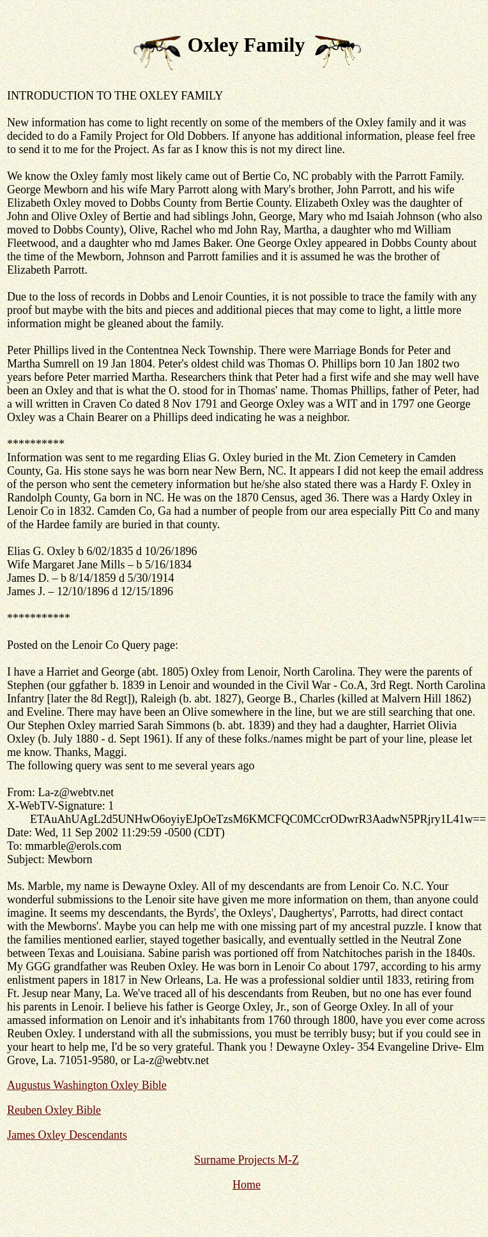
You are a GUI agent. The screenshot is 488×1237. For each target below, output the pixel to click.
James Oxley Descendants (67, 1135)
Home (247, 1184)
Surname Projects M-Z (246, 1159)
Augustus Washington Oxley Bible (87, 1085)
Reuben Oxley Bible (54, 1110)
